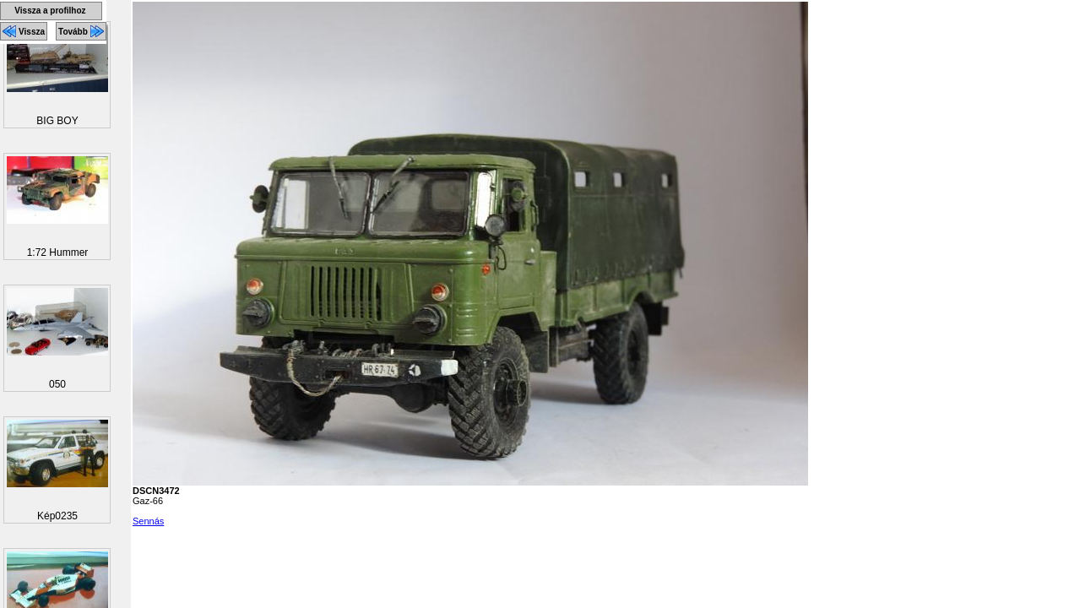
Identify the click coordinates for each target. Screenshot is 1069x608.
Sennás (148, 521)
